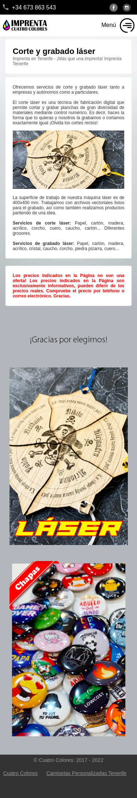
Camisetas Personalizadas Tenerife (86, 773)
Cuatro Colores (20, 773)
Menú (108, 25)
